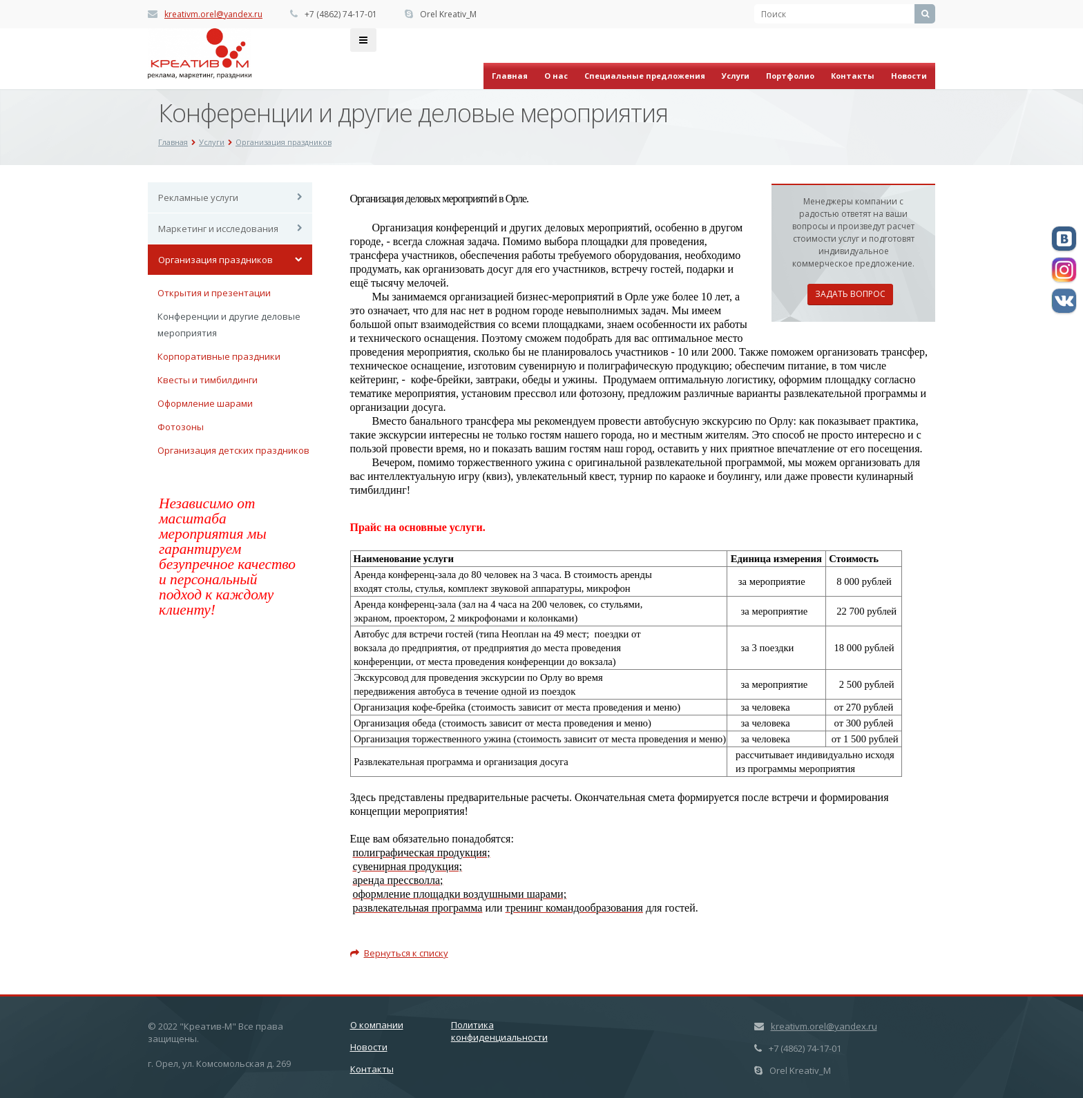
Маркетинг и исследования (218, 228)
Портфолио (790, 75)
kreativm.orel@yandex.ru (213, 14)
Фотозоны (180, 427)
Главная (510, 75)
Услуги (735, 75)
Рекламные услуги (198, 197)
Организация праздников (215, 259)
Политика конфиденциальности (499, 1031)
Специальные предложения (644, 75)
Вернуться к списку (399, 953)
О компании (376, 1025)
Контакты (852, 75)
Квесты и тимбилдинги (207, 380)
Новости (909, 75)
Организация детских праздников (233, 450)
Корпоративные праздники (218, 356)
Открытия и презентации (214, 293)
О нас (556, 75)
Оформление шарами (205, 403)
